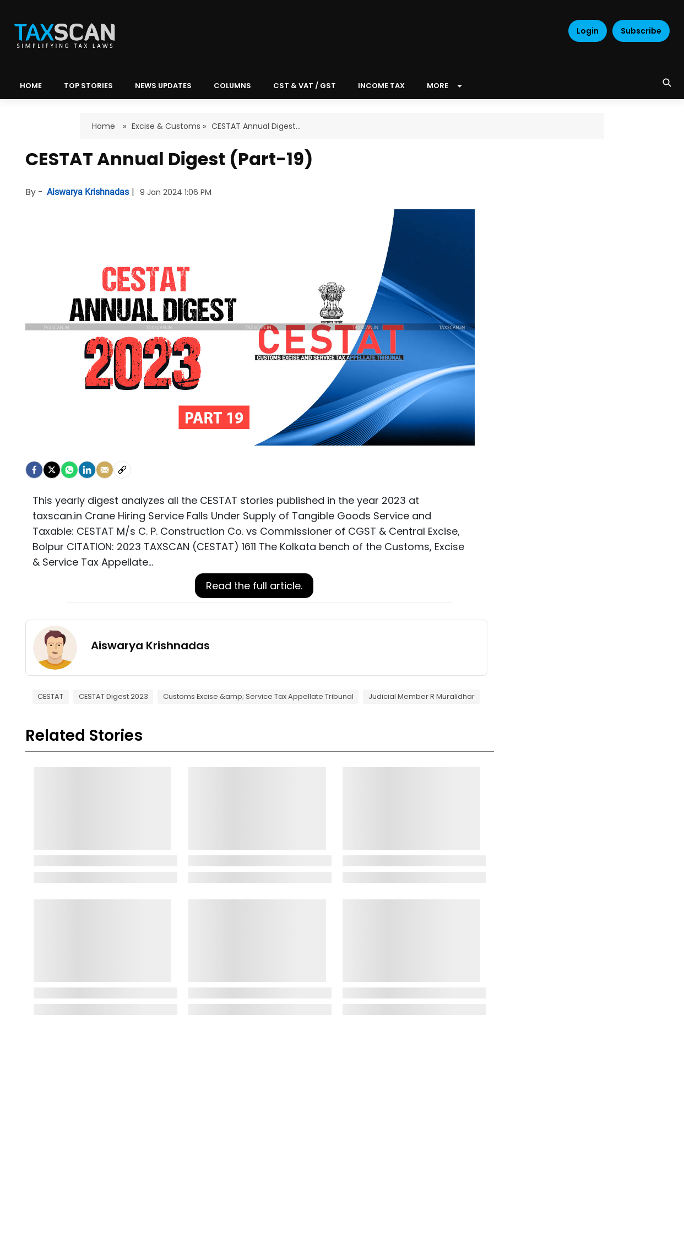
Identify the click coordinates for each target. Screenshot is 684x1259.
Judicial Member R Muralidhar (421, 696)
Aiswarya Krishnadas (89, 192)
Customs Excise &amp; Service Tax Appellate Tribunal (258, 696)
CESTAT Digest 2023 (113, 696)
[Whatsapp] (69, 470)
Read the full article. (254, 586)
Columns (232, 85)
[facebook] (34, 470)
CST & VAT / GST (304, 85)
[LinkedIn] (87, 470)
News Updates (163, 85)
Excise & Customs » (169, 126)
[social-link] (122, 470)
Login (588, 30)
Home (104, 126)
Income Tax (381, 85)
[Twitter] (52, 470)
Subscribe (641, 30)
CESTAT (50, 696)
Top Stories (88, 85)
